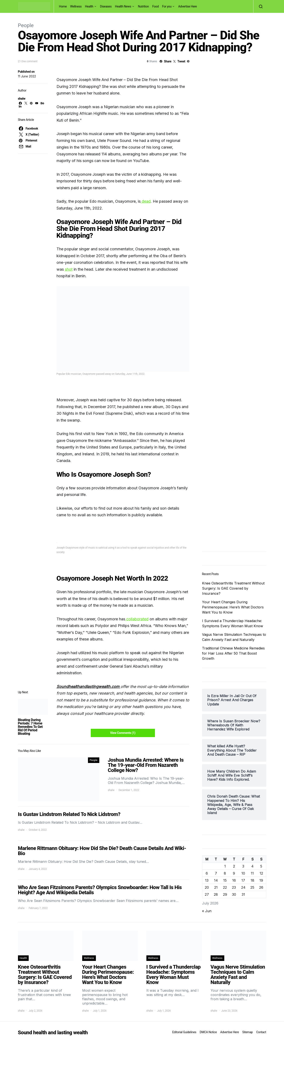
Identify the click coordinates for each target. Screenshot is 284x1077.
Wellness (76, 6)
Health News (123, 6)
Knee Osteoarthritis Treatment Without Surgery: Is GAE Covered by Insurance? (233, 588)
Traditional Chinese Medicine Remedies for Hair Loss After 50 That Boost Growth (233, 653)
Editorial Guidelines (184, 1032)
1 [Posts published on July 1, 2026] (225, 866)
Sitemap (247, 1032)
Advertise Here (187, 6)
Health (89, 6)
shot (69, 269)
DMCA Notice (208, 1032)
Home (63, 6)
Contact (261, 1032)
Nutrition (143, 6)
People (26, 25)
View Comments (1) (122, 733)
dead (146, 201)
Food (155, 6)
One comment (29, 61)
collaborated (137, 619)
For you (166, 6)
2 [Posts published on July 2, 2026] (234, 866)
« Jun (206, 911)
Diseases (106, 6)
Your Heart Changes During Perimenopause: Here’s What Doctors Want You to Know (233, 607)
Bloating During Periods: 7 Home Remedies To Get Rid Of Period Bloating (30, 727)
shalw (21, 98)
